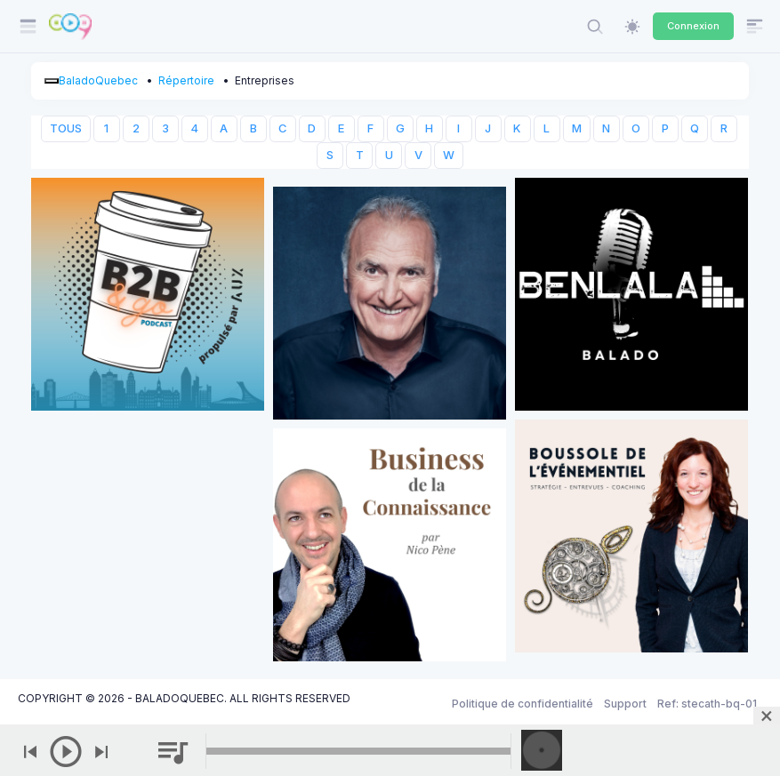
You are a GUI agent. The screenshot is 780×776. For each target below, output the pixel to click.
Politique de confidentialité (522, 703)
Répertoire (186, 80)
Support (625, 703)
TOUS (66, 128)
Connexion (693, 26)
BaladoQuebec (98, 80)
